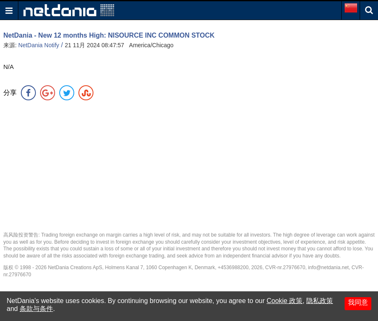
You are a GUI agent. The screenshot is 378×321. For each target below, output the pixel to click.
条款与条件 (36, 308)
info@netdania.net (328, 267)
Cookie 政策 (284, 300)
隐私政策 (319, 300)
